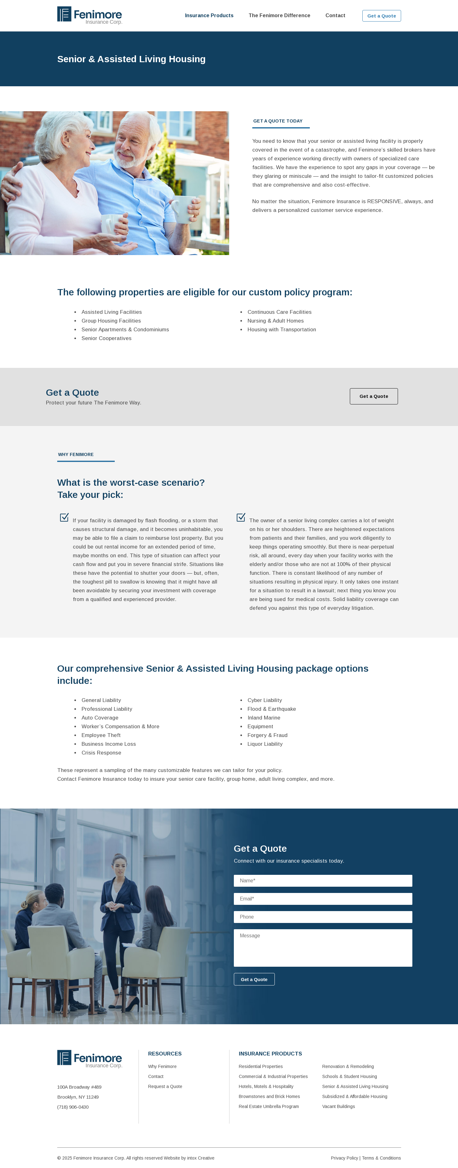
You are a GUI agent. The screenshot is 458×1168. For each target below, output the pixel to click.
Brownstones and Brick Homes (269, 1096)
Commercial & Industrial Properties (273, 1076)
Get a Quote (381, 15)
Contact (156, 1076)
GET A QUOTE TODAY (278, 120)
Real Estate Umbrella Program (269, 1106)
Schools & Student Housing (349, 1076)
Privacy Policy (344, 1157)
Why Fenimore (162, 1066)
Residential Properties (261, 1066)
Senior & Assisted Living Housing (355, 1086)
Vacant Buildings (338, 1106)
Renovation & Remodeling (348, 1066)
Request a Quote (165, 1086)
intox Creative (200, 1157)
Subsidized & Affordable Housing (354, 1096)
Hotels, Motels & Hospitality (266, 1086)
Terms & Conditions (381, 1157)
